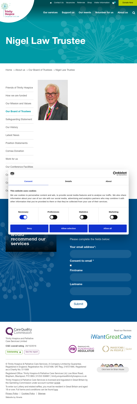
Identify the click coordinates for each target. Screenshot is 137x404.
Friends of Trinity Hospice (19, 88)
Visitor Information (102, 3)
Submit (78, 304)
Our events (85, 13)
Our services (50, 13)
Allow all (108, 228)
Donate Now (128, 3)
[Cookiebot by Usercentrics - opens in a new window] (115, 174)
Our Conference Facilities (19, 167)
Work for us (12, 159)
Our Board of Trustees (40, 70)
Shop (89, 3)
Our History (12, 127)
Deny (29, 228)
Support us (68, 13)
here (56, 390)
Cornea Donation (15, 151)
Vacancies (70, 3)
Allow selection (68, 228)
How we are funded (16, 96)
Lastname (76, 284)
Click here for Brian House (113, 370)
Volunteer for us (104, 13)
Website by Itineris (14, 397)
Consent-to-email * (82, 261)
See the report (32, 352)
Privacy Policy (12, 393)
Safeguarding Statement (19, 119)
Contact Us (59, 3)
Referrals (81, 3)
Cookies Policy (29, 393)
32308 (57, 383)
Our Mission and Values (18, 104)
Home (9, 70)
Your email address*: (83, 247)
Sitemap (44, 393)
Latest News (12, 135)
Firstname (76, 270)
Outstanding (12, 352)
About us (123, 13)
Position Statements (17, 143)
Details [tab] (68, 181)
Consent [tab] (28, 181)
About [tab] (109, 181)
